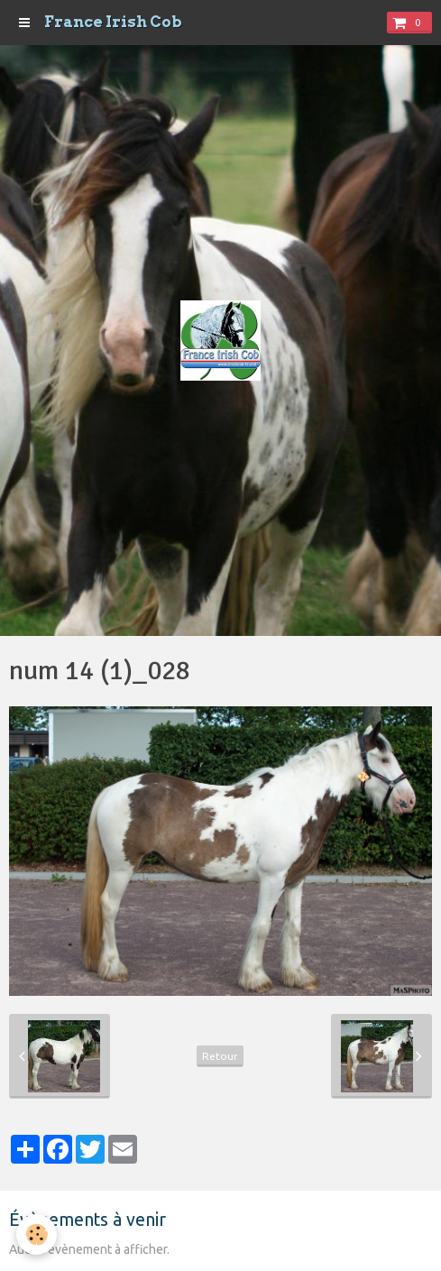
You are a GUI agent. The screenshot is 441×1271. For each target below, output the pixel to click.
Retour (220, 1056)
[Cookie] (36, 1234)
